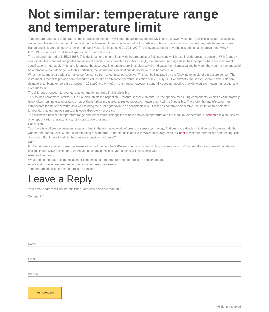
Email (31, 259)
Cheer (181, 133)
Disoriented (210, 115)
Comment (35, 196)
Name (32, 244)
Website (33, 274)
